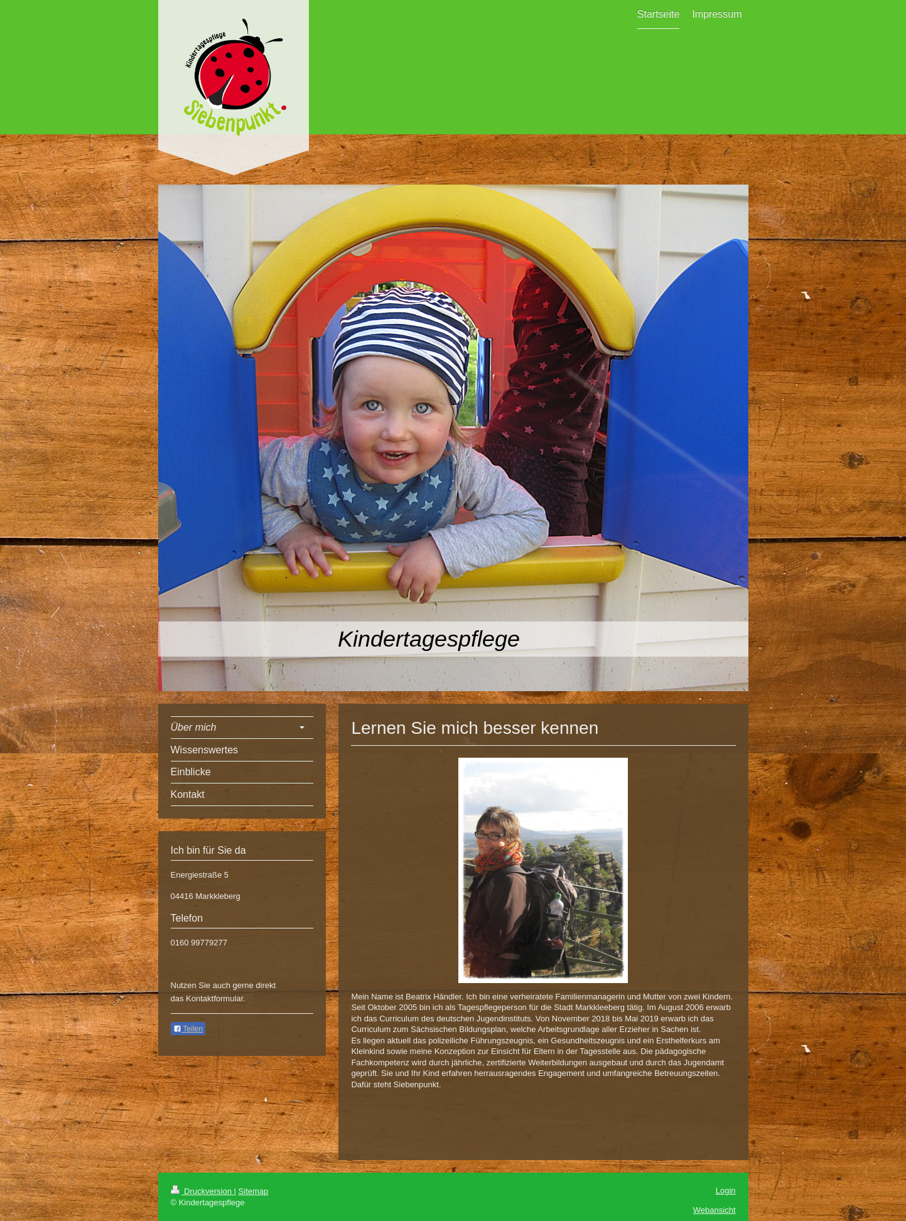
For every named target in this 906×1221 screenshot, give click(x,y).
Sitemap (254, 1191)
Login (726, 1190)
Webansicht (714, 1210)
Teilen (188, 1029)
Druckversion (202, 1191)
